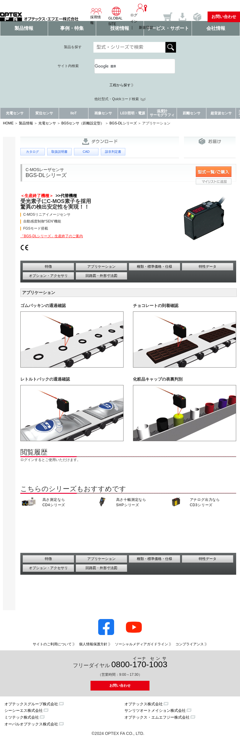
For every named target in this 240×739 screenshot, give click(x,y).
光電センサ (15, 113)
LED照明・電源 (132, 113)
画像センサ (103, 113)
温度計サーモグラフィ (162, 113)
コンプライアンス (189, 644)
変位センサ (44, 113)
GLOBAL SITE (116, 16)
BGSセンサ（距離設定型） (82, 123)
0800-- (139, 662)
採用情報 (96, 16)
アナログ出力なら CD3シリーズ (205, 502)
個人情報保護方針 (93, 644)
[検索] (128, 66)
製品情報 (26, 123)
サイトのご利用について (52, 644)
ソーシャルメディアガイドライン (141, 644)
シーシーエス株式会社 (23, 710)
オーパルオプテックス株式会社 (31, 724)
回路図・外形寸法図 (101, 276)
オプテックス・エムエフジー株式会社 (157, 717)
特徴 (48, 266)
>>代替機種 (65, 195)
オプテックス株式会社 (143, 704)
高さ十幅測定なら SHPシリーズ (131, 502)
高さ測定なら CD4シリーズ (53, 502)
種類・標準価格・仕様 (154, 266)
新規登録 (146, 27)
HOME (8, 123)
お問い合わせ (223, 16)
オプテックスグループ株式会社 (31, 704)
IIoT (73, 113)
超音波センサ (221, 113)
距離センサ (191, 113)
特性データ (207, 266)
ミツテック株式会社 (21, 717)
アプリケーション (101, 266)
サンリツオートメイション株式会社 (155, 710)
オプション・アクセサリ (48, 276)
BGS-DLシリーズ (123, 123)
